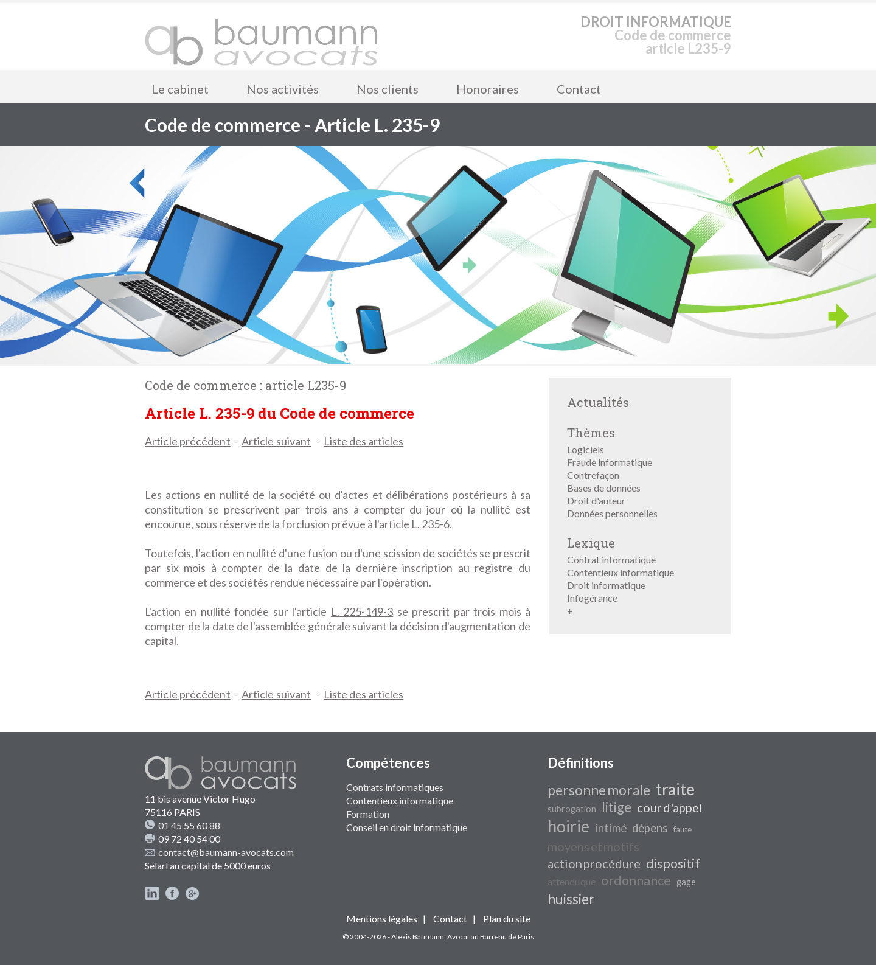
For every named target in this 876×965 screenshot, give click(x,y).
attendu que (572, 881)
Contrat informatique (611, 559)
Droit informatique (606, 585)
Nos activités (282, 89)
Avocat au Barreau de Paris (490, 936)
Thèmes (591, 433)
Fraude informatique (609, 462)
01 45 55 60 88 (189, 825)
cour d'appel (670, 807)
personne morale (599, 790)
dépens (650, 828)
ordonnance (636, 880)
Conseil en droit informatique (406, 827)
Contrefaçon (593, 475)
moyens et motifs (593, 846)
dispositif (673, 863)
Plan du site (506, 918)
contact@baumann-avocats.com (226, 852)
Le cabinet (180, 89)
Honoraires (487, 89)
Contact (579, 89)
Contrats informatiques (394, 787)
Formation (367, 814)
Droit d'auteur (596, 500)
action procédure (594, 863)
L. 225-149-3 (362, 611)
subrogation (572, 809)
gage (686, 882)
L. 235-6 (430, 524)
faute (682, 829)
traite (675, 789)
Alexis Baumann (417, 936)
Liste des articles (363, 441)
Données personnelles (612, 513)
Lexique (591, 543)
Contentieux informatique (620, 572)
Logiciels (585, 449)
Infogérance (592, 598)
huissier (571, 899)
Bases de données (604, 487)
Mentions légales (381, 918)
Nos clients (387, 89)
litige (616, 807)
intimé (611, 828)
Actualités (598, 402)
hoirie (568, 826)
